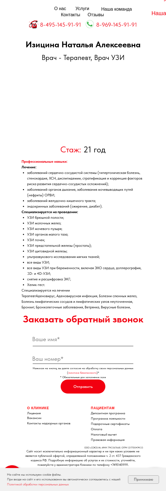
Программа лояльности (108, 418)
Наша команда (116, 9)
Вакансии (34, 418)
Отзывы (96, 14)
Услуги (82, 8)
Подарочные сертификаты (110, 424)
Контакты (70, 14)
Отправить (83, 386)
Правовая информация (108, 440)
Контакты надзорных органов (48, 423)
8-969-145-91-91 (116, 24)
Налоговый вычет (104, 434)
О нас (60, 8)
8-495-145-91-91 (60, 24)
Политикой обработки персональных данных (38, 484)
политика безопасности (82, 372)
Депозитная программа (108, 413)
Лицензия (34, 413)
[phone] (83, 359)
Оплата (96, 429)
